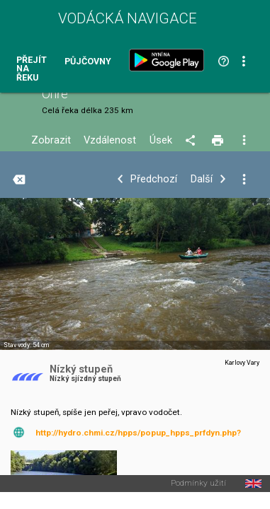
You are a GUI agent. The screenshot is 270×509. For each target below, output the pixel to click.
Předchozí (153, 179)
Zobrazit (51, 140)
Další (202, 179)
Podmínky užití (198, 483)
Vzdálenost (110, 140)
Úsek (161, 140)
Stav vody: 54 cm (26, 345)
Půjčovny (87, 61)
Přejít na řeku (31, 69)
